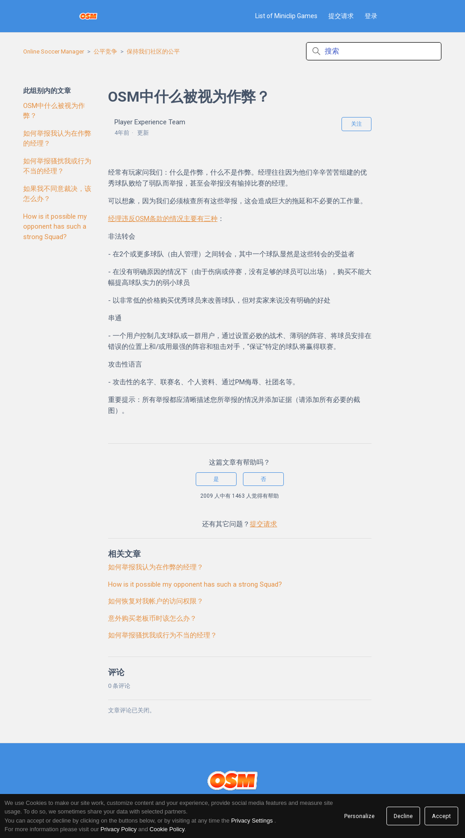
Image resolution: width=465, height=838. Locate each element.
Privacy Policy (118, 829)
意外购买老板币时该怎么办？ (152, 618)
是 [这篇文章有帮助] (216, 479)
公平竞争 (105, 51)
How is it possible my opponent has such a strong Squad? (55, 226)
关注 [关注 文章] (356, 124)
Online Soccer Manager (53, 51)
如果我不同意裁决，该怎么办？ (57, 194)
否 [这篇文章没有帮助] (263, 479)
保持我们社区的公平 (153, 51)
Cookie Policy (166, 829)
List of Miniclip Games (286, 16)
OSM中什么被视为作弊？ (54, 111)
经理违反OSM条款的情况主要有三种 (163, 219)
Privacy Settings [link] (252, 820)
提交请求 (341, 16)
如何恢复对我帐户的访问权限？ (155, 601)
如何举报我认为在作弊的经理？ (57, 138)
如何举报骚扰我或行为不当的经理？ (57, 166)
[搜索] (373, 51)
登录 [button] (371, 16)
